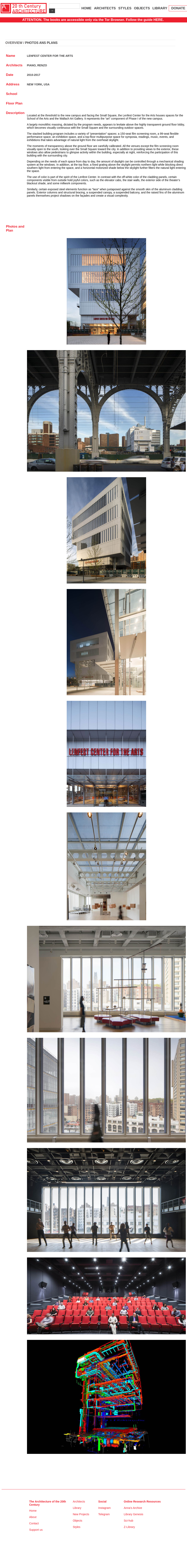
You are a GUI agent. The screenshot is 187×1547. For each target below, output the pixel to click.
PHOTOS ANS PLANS (41, 42)
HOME (86, 8)
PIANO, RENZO (37, 65)
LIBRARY (159, 8)
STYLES (124, 8)
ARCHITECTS (105, 8)
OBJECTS (142, 8)
